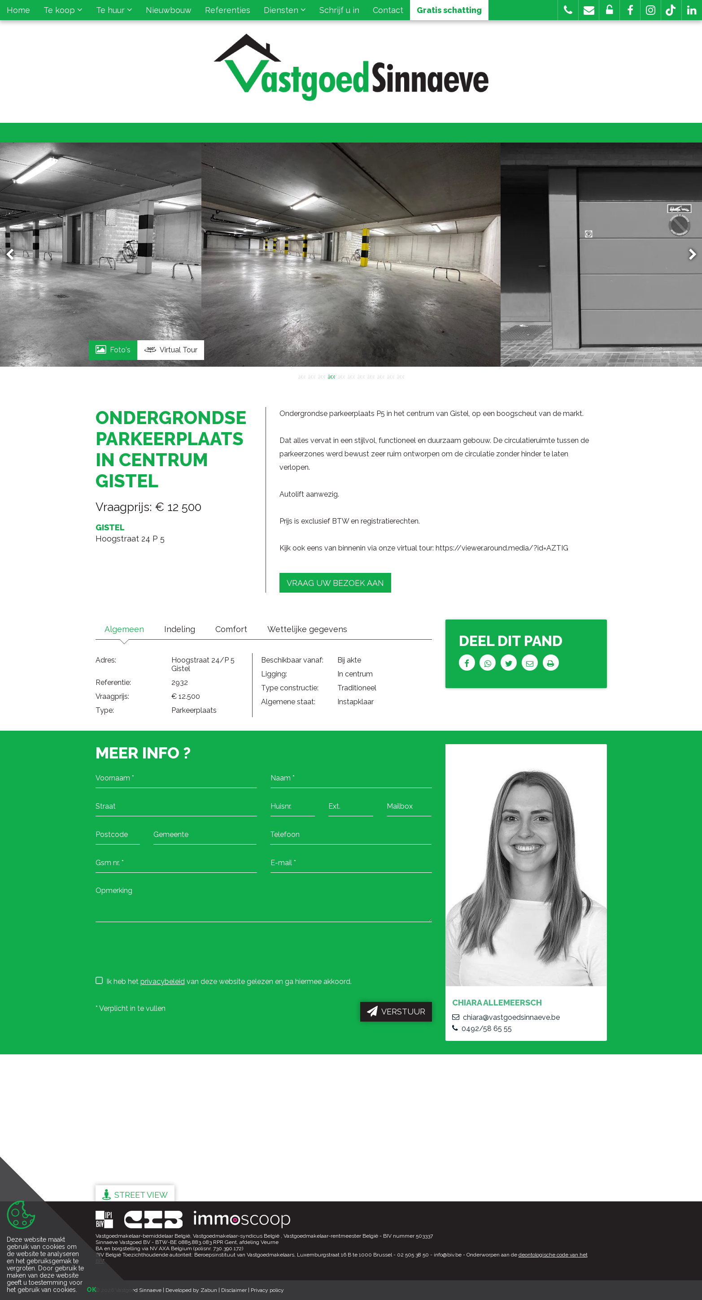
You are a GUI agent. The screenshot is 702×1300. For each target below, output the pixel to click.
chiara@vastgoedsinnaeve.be (506, 1017)
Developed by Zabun (191, 1290)
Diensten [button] (285, 10)
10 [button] (391, 376)
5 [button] (341, 376)
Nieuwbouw (169, 10)
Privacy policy (267, 1290)
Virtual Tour (170, 350)
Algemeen (124, 629)
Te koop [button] (63, 10)
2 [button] (312, 376)
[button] (630, 10)
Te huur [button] (114, 10)
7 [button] (361, 376)
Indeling (179, 629)
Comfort (231, 629)
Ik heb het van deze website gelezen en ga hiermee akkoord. (224, 981)
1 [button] (302, 376)
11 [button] (401, 376)
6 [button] (351, 376)
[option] (351, 255)
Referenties (227, 10)
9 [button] (381, 376)
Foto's (113, 349)
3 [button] (322, 376)
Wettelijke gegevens (307, 629)
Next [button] (688, 254)
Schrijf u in (339, 10)
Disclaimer (234, 1290)
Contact (388, 10)
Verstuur (396, 1011)
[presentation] (164, 948)
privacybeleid (162, 981)
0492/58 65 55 (482, 1028)
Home (18, 10)
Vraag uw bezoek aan (335, 583)
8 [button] (371, 376)
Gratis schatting (449, 10)
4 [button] (331, 376)
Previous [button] (14, 254)
